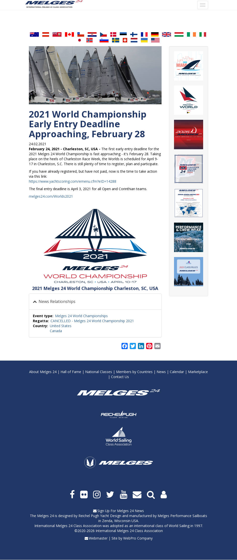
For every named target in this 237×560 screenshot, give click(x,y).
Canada (56, 330)
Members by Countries (134, 371)
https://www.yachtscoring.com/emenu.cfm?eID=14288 (72, 181)
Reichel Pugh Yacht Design (99, 515)
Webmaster (98, 538)
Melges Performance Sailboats (182, 515)
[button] (95, 246)
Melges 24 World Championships (81, 315)
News (161, 371)
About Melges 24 (43, 371)
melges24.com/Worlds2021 (51, 196)
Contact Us (120, 376)
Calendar (177, 371)
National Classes (98, 371)
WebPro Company (138, 538)
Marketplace (198, 371)
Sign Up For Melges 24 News (120, 510)
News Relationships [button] (56, 301)
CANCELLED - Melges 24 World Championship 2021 (92, 320)
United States (60, 325)
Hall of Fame (70, 371)
